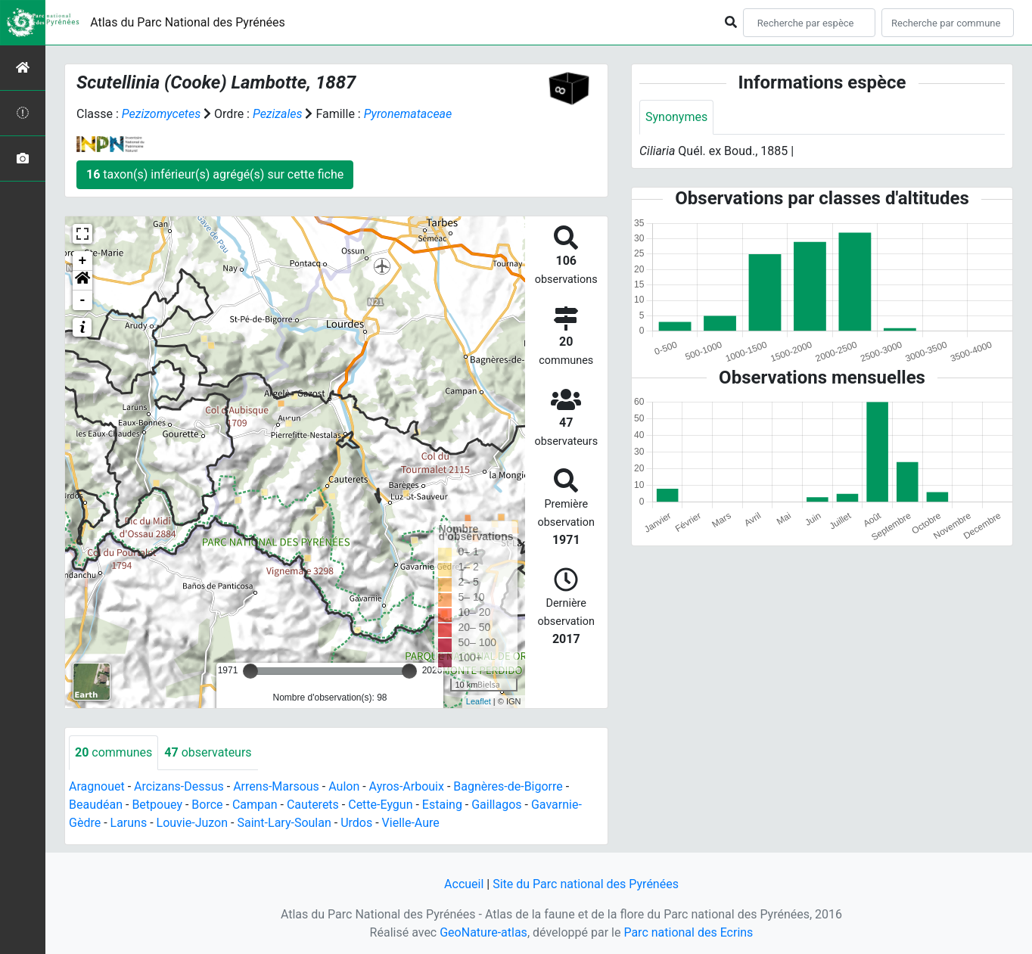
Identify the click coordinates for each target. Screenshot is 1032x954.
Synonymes (676, 117)
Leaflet (478, 701)
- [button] (83, 300)
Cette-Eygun (380, 804)
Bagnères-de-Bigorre (508, 786)
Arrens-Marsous (276, 786)
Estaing (442, 804)
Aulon (343, 786)
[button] (82, 281)
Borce (206, 804)
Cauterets (313, 804)
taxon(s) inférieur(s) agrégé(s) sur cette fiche (214, 174)
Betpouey (157, 804)
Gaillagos (496, 804)
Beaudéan (96, 804)
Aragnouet (97, 786)
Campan (255, 804)
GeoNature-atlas (483, 932)
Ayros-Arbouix (406, 786)
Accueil (463, 884)
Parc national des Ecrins (688, 932)
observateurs (207, 752)
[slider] (250, 671)
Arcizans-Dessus (179, 786)
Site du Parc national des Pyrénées (586, 884)
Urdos (356, 823)
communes (113, 752)
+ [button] (83, 261)
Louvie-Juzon (192, 823)
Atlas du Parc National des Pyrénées (187, 22)
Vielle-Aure (411, 823)
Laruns (129, 823)
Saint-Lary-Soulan (284, 823)
